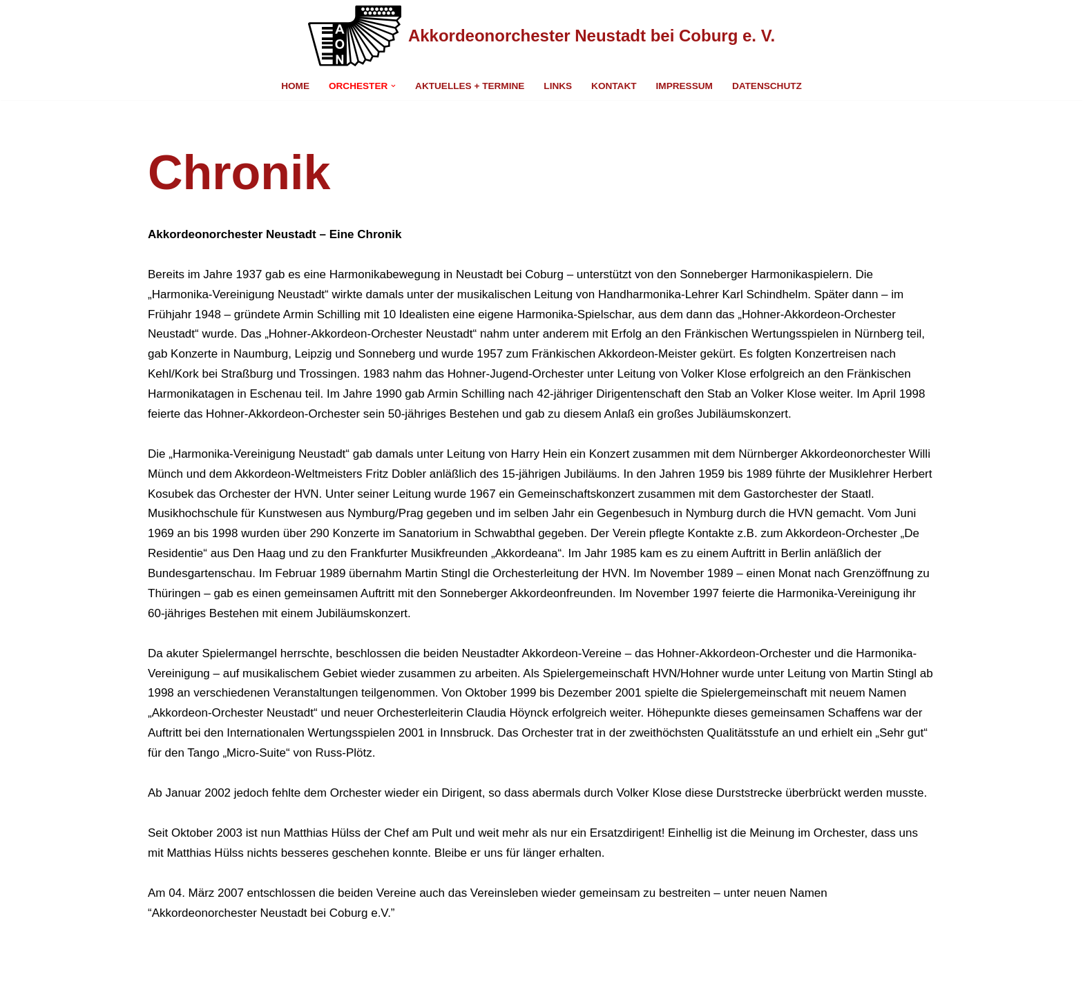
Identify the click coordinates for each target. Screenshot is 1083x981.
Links (558, 86)
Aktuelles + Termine (469, 86)
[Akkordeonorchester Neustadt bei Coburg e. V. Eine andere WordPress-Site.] (541, 36)
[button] (393, 86)
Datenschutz (767, 86)
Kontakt (613, 86)
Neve (161, 962)
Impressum (684, 86)
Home (295, 86)
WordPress (296, 962)
